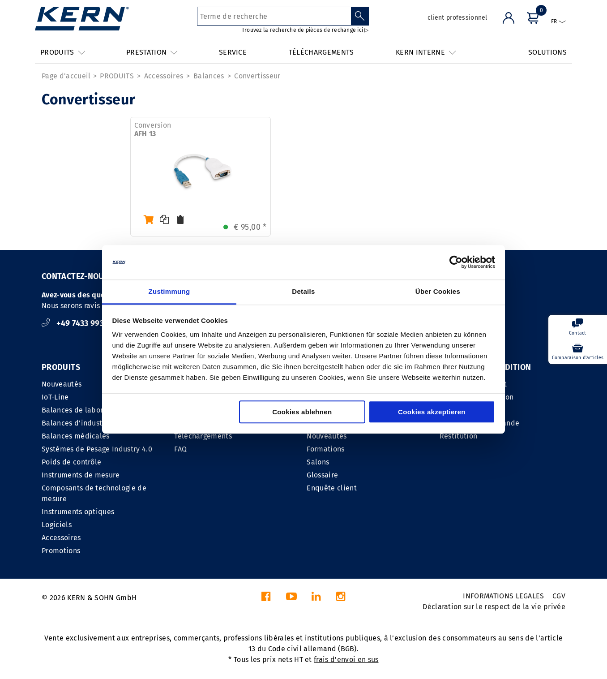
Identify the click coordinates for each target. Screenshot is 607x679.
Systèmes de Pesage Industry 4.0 (97, 449)
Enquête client (331, 488)
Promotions (61, 550)
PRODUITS (117, 76)
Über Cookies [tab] (437, 291)
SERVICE (233, 52)
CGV (558, 596)
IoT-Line (55, 397)
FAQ (180, 449)
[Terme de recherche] (274, 16)
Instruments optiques (78, 511)
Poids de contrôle (71, 462)
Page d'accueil (66, 76)
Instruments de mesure (81, 475)
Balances (208, 76)
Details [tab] (303, 291)
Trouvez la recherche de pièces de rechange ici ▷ (305, 30)
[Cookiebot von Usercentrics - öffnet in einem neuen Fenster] (456, 262)
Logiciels (57, 524)
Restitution (459, 436)
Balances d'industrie (76, 423)
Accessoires (164, 76)
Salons (318, 462)
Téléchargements (203, 436)
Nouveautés (61, 384)
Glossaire (322, 475)
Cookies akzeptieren (432, 412)
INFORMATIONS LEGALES (503, 596)
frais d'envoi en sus (346, 659)
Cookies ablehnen (302, 412)
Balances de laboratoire (82, 410)
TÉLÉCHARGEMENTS (321, 52)
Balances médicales (76, 436)
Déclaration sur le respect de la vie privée (494, 606)
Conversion (152, 129)
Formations (325, 449)
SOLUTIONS (547, 52)
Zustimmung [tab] (169, 291)
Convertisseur (257, 76)
